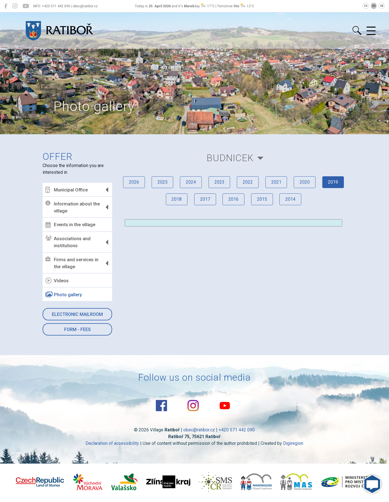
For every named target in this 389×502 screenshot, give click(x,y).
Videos (57, 280)
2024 (191, 182)
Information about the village (73, 207)
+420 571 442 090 (237, 429)
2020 (305, 182)
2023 (219, 182)
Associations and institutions (68, 242)
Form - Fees (77, 329)
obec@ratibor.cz (199, 429)
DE (381, 5)
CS (365, 5)
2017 (205, 199)
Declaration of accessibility (112, 443)
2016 (233, 199)
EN (374, 5)
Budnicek (229, 157)
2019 (333, 182)
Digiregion (293, 443)
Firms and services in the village (72, 263)
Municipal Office (67, 190)
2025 (162, 182)
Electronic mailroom (77, 314)
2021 (276, 182)
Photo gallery (64, 295)
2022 (248, 182)
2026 (133, 182)
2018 (176, 199)
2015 (262, 199)
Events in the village (71, 225)
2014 (291, 199)
